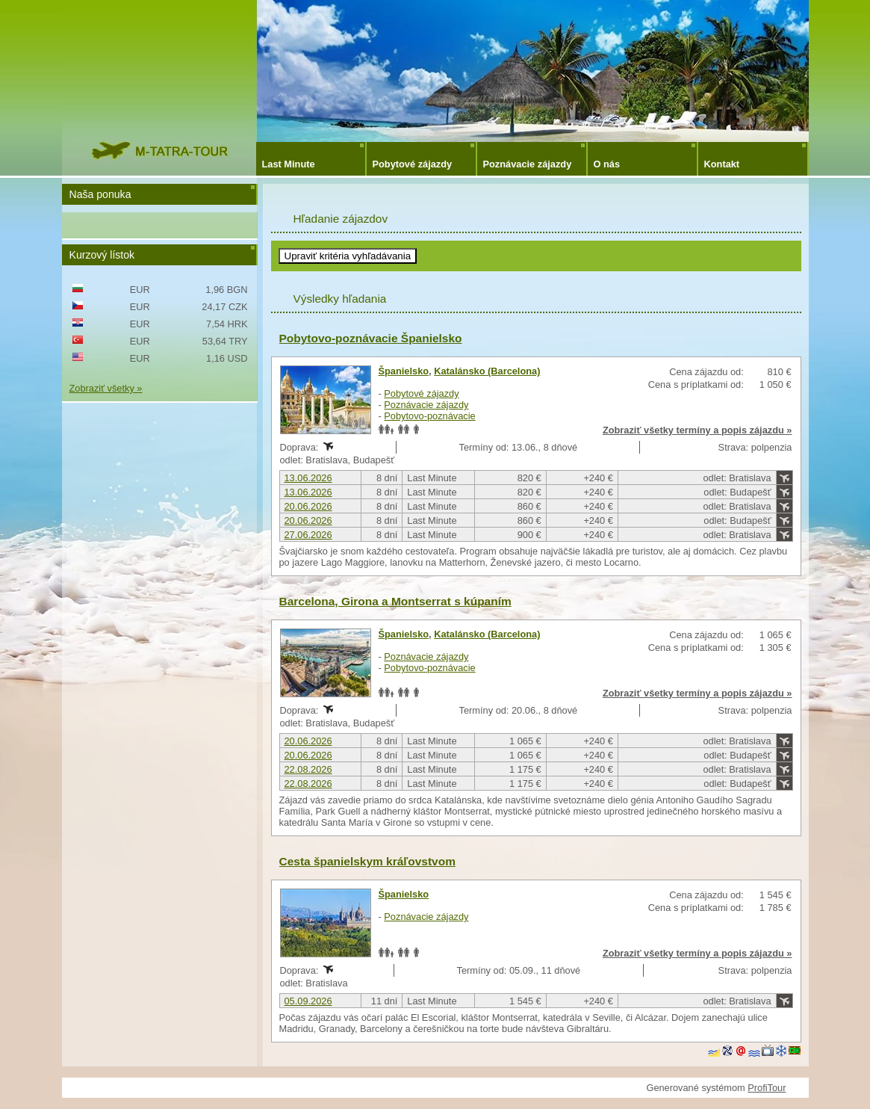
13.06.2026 (308, 478)
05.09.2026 (308, 1001)
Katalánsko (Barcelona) (487, 371)
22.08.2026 (308, 769)
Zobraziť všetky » (106, 388)
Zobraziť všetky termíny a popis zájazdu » (697, 430)
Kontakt (722, 164)
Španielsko (404, 371)
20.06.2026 (308, 506)
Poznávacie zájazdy (527, 164)
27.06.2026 (308, 534)
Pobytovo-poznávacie (429, 415)
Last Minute (288, 164)
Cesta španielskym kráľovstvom (367, 861)
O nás (607, 164)
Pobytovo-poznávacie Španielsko (370, 338)
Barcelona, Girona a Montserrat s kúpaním (395, 601)
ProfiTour (767, 1087)
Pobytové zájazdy (413, 164)
